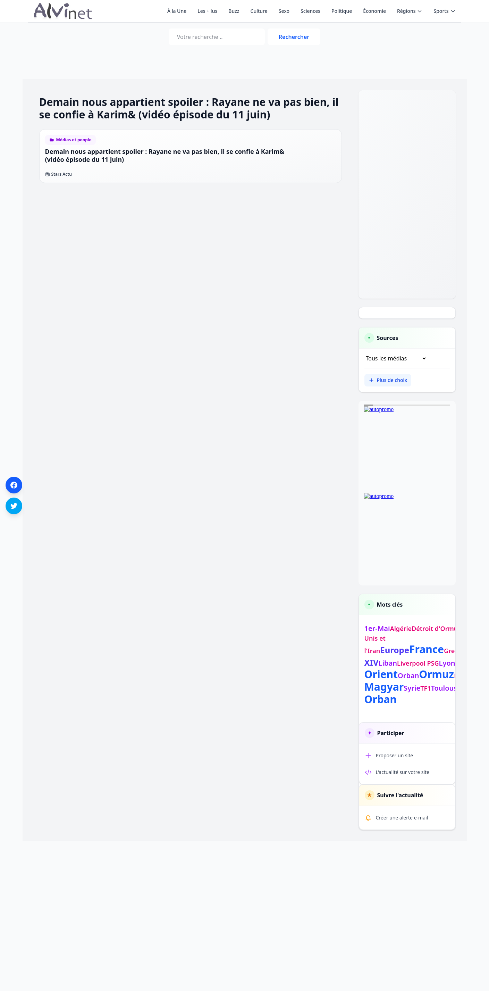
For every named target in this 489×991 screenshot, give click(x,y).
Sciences (310, 11)
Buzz (233, 11)
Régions (409, 11)
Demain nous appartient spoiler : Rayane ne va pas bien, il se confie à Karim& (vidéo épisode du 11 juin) (165, 155)
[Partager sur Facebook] (14, 485)
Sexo (284, 11)
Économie (374, 11)
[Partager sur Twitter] (14, 506)
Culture (259, 11)
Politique (341, 11)
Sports (444, 11)
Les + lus (207, 11)
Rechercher (294, 37)
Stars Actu (58, 174)
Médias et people (74, 140)
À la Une (176, 11)
